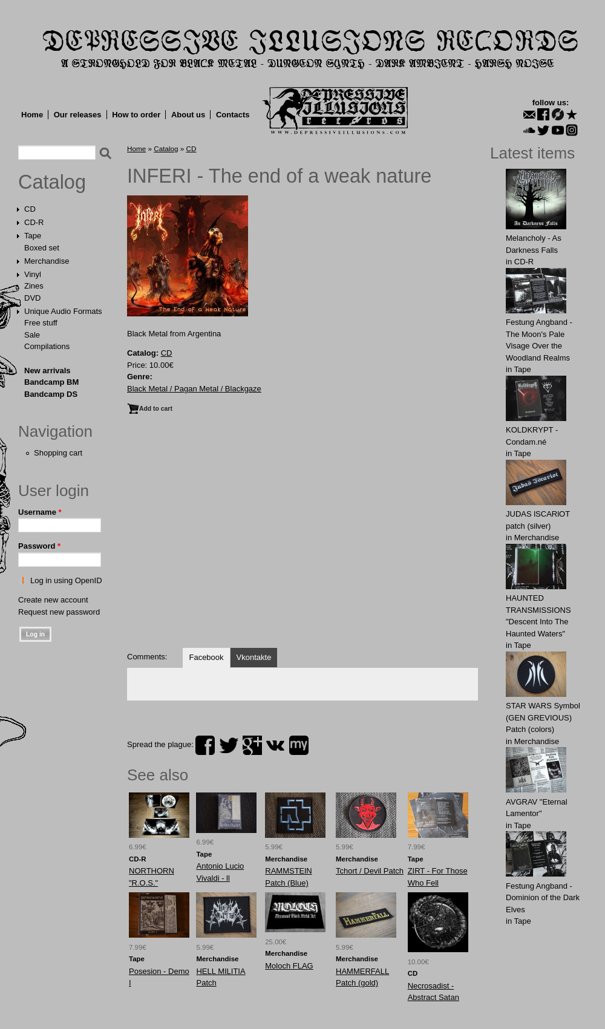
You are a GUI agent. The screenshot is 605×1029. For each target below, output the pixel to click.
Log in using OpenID (66, 580)
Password (39, 545)
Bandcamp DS (50, 394)
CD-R (34, 222)
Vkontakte (254, 657)
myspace (299, 745)
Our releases (78, 114)
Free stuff (40, 322)
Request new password (59, 611)
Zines (34, 285)
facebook (205, 745)
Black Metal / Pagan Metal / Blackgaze (194, 388)
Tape (32, 235)
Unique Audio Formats (63, 311)
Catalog (52, 182)
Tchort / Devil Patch (370, 870)
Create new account (53, 599)
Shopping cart (58, 452)
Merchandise (46, 261)
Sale (32, 334)
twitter (228, 745)
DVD (32, 297)
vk (275, 745)
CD (30, 209)
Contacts (233, 114)
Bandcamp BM (51, 382)
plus (252, 745)
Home (32, 114)
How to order (136, 114)
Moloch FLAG (289, 965)
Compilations (47, 346)
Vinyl (32, 274)
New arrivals (47, 370)
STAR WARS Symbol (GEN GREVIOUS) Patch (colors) (543, 717)
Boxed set (41, 247)
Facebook (206, 657)
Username (40, 512)
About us (188, 114)
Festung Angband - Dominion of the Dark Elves (543, 897)
